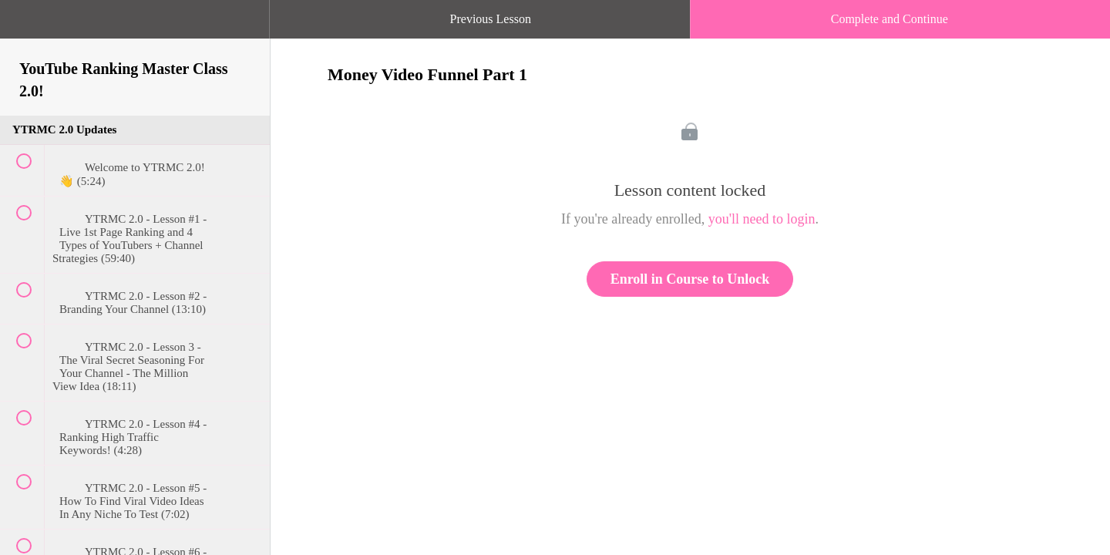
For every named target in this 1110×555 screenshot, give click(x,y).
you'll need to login (762, 219)
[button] (27, 27)
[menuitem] (135, 34)
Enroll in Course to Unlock (690, 279)
